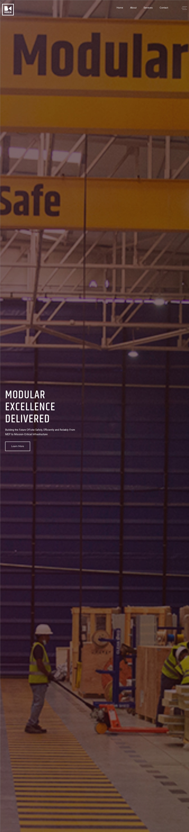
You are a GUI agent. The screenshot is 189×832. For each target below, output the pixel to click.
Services (148, 7)
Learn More (17, 446)
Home (120, 7)
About (133, 7)
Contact (164, 7)
